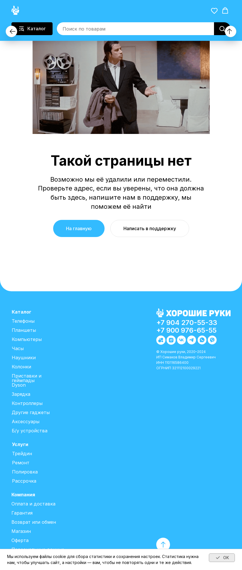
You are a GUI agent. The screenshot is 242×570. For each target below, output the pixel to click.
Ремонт (20, 462)
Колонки (21, 367)
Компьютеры (27, 339)
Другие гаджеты (31, 412)
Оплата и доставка (33, 504)
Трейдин (22, 453)
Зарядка (21, 394)
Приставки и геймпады (26, 378)
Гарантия (22, 513)
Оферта (20, 540)
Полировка (25, 472)
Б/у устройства (29, 430)
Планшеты (24, 330)
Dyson (19, 385)
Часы (18, 348)
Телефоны (23, 321)
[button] (214, 10)
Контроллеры (27, 403)
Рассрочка (24, 481)
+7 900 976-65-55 (186, 330)
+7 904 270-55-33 (186, 322)
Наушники (24, 357)
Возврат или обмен (33, 522)
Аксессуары (25, 421)
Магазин (21, 531)
